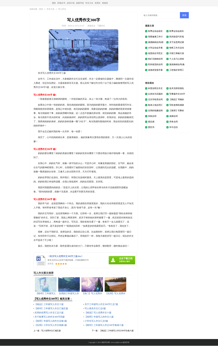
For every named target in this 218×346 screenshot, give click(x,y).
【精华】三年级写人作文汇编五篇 (51, 309)
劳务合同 (173, 122)
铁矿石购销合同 (155, 59)
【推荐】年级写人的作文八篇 (99, 317)
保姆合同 (173, 116)
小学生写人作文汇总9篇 (96, 321)
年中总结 (173, 127)
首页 (41, 9)
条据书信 (80, 3)
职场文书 (61, 3)
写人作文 (62, 9)
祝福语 (105, 3)
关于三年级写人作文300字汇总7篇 (101, 304)
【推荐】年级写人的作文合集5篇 (51, 321)
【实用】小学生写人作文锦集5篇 (51, 325)
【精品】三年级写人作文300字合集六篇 (117, 331)
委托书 (151, 127)
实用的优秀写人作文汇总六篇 (49, 313)
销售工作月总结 (176, 48)
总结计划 (71, 3)
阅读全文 (91, 26)
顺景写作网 (105, 343)
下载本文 (101, 26)
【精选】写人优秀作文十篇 (98, 313)
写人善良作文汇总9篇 (95, 309)
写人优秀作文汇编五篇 (51, 331)
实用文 (98, 3)
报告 (54, 3)
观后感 (151, 122)
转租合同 (152, 116)
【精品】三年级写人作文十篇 (49, 304)
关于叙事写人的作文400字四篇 (50, 317)
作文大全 (89, 3)
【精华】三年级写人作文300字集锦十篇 (104, 325)
